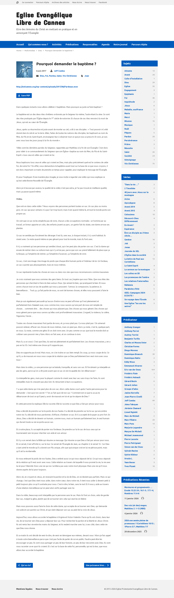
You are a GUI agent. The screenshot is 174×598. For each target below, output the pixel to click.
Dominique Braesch (133, 354)
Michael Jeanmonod (133, 435)
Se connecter (27, 2)
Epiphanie (129, 94)
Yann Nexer (129, 462)
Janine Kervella (131, 393)
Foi (46, 76)
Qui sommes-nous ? (38, 44)
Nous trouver (90, 2)
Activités (57, 44)
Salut (59, 76)
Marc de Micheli (131, 416)
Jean (86, 76)
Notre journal (120, 44)
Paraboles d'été (131, 289)
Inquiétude (129, 102)
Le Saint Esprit (131, 266)
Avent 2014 (129, 207)
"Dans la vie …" (131, 184)
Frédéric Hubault (132, 377)
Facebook (103, 2)
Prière (127, 144)
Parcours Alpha (42, 2)
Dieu (40, 51)
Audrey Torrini (131, 335)
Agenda (105, 44)
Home (19, 51)
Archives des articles (60, 2)
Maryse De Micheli (133, 431)
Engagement (130, 90)
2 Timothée (129, 188)
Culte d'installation (133, 79)
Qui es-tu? (24, 565)
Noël (126, 129)
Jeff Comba (59, 71)
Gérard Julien (130, 385)
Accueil (20, 44)
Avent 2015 (129, 211)
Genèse (127, 239)
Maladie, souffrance (133, 109)
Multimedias (30, 51)
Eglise (127, 86)
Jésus (127, 106)
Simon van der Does (133, 447)
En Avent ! (129, 225)
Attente (128, 71)
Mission (128, 121)
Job (126, 243)
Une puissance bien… (97, 565)
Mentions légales (24, 589)
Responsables (90, 44)
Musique (128, 125)
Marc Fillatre (130, 420)
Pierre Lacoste (131, 439)
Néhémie (128, 285)
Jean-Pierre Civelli (133, 397)
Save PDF (24, 95)
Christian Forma (131, 346)
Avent (127, 75)
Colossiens (129, 214)
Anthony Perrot (131, 331)
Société (128, 156)
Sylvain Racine (131, 451)
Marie (127, 113)
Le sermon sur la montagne (137, 269)
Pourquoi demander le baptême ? (59, 51)
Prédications (72, 44)
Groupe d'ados (131, 389)
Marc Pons (129, 424)
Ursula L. (128, 458)
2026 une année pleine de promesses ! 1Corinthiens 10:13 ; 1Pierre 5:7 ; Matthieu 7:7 (139, 523)
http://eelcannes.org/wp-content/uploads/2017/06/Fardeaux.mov (47, 87)
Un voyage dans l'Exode (135, 299)
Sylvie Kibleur (131, 455)
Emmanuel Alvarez (133, 366)
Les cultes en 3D (132, 273)
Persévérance (130, 140)
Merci (127, 117)
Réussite (128, 148)
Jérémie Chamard (132, 408)
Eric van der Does (132, 370)
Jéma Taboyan (131, 404)
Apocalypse (129, 203)
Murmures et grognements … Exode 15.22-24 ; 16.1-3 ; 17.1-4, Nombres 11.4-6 (139, 490)
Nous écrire (77, 2)
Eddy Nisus (129, 362)
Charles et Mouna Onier (135, 343)
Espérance (129, 229)
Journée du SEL (131, 251)
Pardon (52, 76)
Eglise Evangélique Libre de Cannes (44, 18)
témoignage (130, 160)
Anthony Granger (132, 327)
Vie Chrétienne (70, 76)
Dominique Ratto (132, 358)
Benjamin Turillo (132, 339)
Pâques (127, 133)
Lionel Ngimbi (131, 412)
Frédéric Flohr (131, 373)
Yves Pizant (129, 466)
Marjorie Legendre (133, 428)
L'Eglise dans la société (135, 255)
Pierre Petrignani (132, 443)
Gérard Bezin (130, 381)
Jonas (127, 247)
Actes (127, 199)
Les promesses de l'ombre (136, 277)
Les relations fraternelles (136, 281)
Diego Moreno (131, 350)
